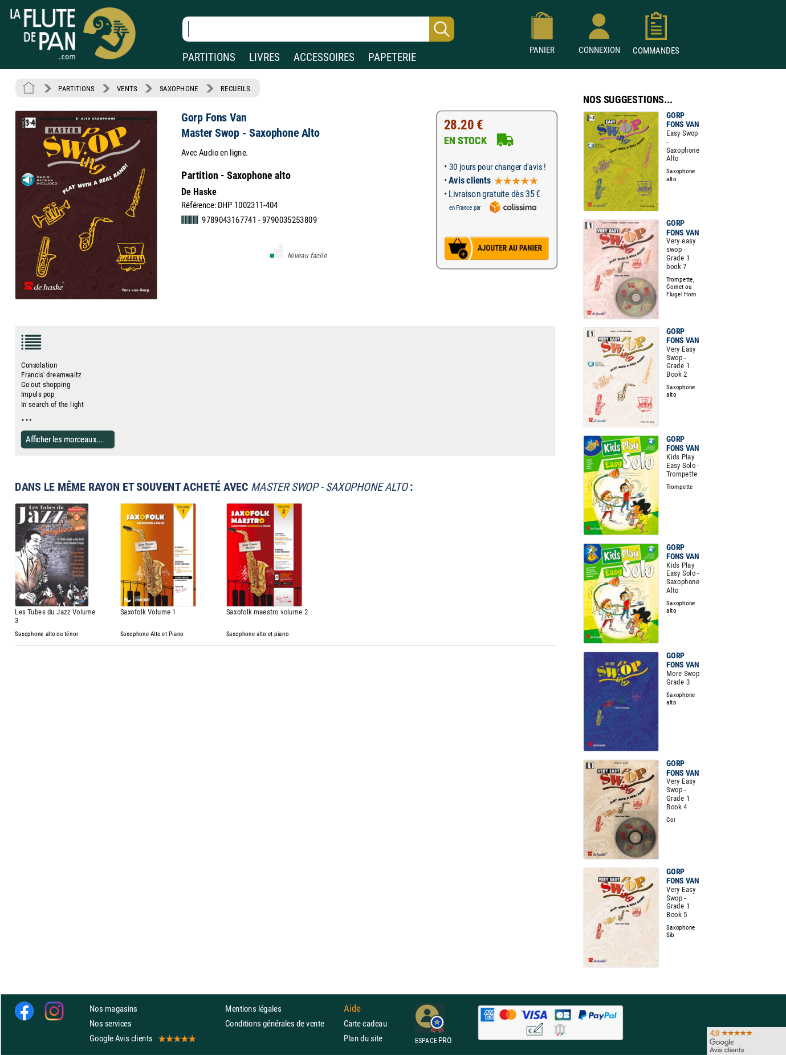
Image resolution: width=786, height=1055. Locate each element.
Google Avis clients (141, 1038)
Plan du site (363, 1038)
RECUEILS (235, 88)
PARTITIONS (208, 57)
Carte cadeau (365, 1023)
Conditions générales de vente (282, 1023)
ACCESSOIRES (324, 57)
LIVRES (264, 57)
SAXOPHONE (179, 88)
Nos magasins (113, 1008)
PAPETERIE (392, 57)
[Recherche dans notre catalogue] (318, 29)
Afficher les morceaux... (64, 439)
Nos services (110, 1023)
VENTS (127, 88)
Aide (352, 1008)
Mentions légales (253, 1008)
